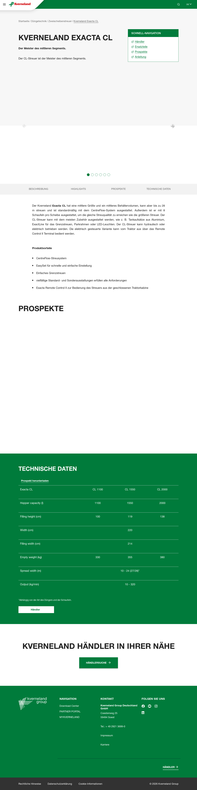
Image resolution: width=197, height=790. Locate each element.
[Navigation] (4, 4)
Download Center (69, 705)
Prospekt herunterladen (35, 480)
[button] (88, 174)
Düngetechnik (39, 21)
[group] (98, 126)
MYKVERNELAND (69, 717)
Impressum (107, 735)
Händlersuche (96, 662)
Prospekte (118, 188)
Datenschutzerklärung (60, 783)
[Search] (178, 4)
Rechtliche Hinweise (29, 783)
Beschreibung (38, 188)
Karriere (105, 744)
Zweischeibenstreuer (60, 21)
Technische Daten (159, 188)
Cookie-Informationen (90, 783)
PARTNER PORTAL (70, 711)
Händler (35, 609)
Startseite (23, 21)
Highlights (78, 188)
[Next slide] (172, 125)
